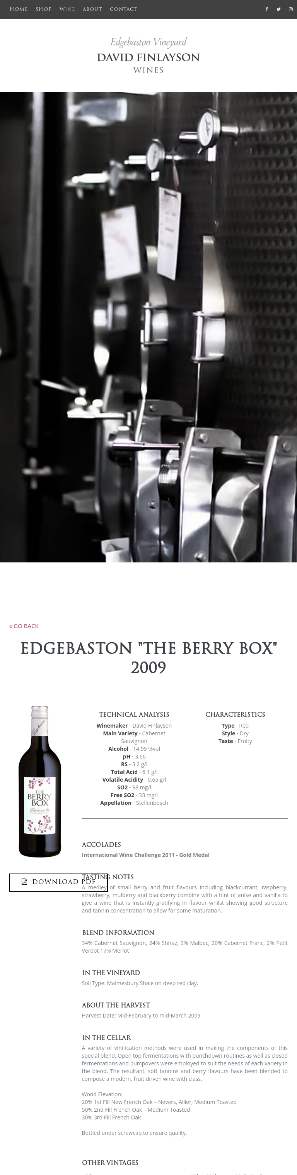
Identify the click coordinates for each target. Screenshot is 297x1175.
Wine (67, 9)
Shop (44, 9)
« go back (24, 626)
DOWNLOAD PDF (59, 882)
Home (21, 8)
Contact (124, 9)
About (92, 9)
